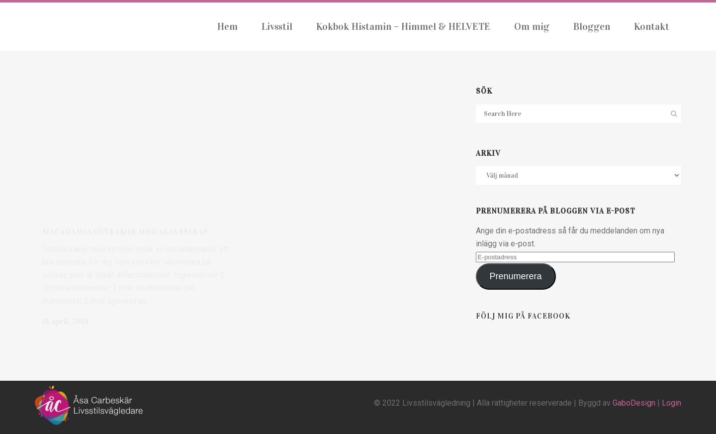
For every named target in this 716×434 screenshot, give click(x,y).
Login (671, 403)
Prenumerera (516, 276)
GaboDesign (634, 403)
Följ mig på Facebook (523, 316)
